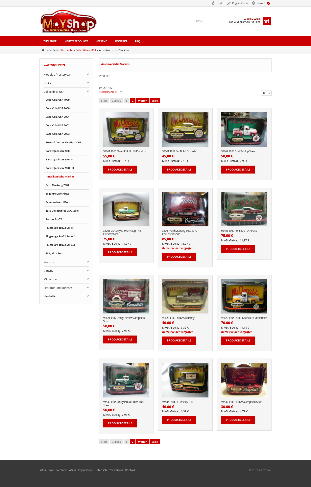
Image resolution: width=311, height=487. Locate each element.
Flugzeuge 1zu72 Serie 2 (60, 236)
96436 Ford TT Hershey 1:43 (177, 402)
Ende (155, 100)
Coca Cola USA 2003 (58, 134)
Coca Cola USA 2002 (58, 125)
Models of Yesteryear (57, 74)
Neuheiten (50, 296)
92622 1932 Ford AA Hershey (178, 318)
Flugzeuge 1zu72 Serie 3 (60, 245)
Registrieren (240, 3)
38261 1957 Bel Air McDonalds (179, 151)
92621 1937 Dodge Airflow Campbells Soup (124, 319)
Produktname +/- (108, 92)
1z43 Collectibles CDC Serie (62, 210)
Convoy (48, 271)
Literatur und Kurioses (58, 288)
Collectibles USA (86, 50)
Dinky (47, 83)
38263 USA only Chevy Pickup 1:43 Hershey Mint (122, 232)
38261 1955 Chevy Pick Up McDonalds (124, 151)
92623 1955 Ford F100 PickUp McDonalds (244, 318)
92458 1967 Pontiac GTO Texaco (239, 230)
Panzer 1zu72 (54, 219)
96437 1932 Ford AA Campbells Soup (241, 402)
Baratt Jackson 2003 (58, 151)
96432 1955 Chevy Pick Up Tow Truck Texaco (123, 403)
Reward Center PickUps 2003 (63, 142)
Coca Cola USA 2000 (58, 108)
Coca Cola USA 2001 (58, 117)
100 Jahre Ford (54, 253)
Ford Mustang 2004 (57, 185)
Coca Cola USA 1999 (58, 99)
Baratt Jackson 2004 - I (59, 159)
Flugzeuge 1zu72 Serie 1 (60, 228)
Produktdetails (120, 169)
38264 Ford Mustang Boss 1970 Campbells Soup (179, 232)
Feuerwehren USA (57, 202)
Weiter (142, 100)
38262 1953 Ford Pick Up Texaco (239, 151)
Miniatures (51, 279)
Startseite (66, 50)
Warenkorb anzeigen (267, 21)
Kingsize (49, 262)
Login (219, 3)
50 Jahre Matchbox (57, 193)
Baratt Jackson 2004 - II (60, 168)
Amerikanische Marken (60, 176)
